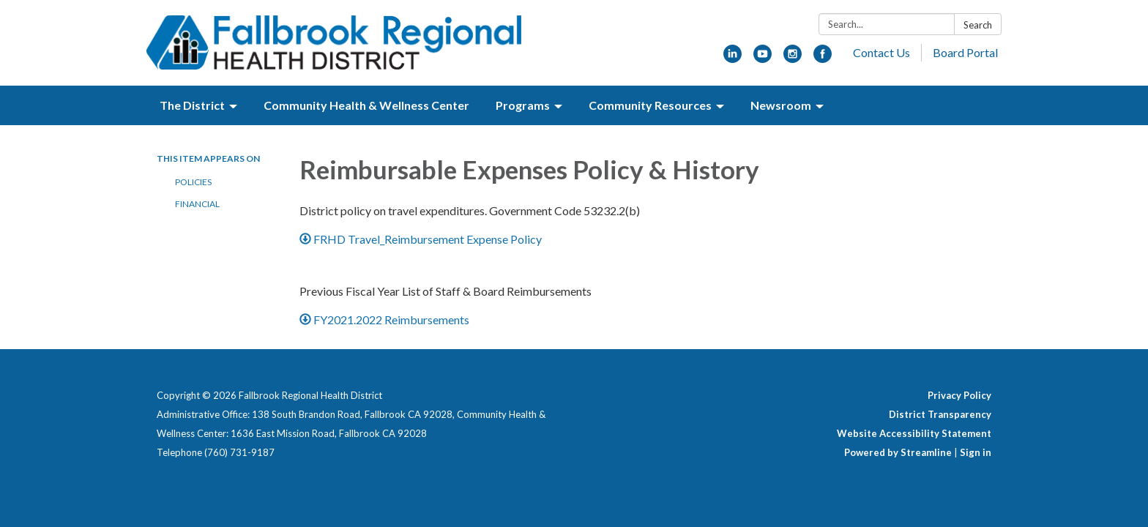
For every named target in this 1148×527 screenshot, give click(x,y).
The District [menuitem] (192, 105)
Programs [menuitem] (523, 105)
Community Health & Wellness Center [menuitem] (366, 105)
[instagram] (792, 58)
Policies (193, 181)
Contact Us (881, 52)
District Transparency (940, 414)
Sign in (975, 452)
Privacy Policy (959, 395)
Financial (197, 203)
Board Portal (965, 52)
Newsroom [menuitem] (780, 105)
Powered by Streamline (898, 452)
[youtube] (762, 58)
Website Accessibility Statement (914, 433)
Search (977, 25)
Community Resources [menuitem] (650, 105)
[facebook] (822, 58)
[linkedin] (732, 58)
